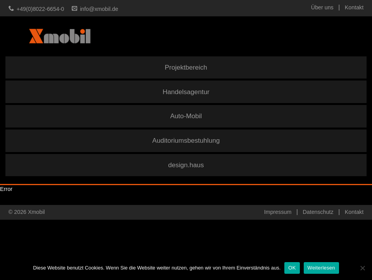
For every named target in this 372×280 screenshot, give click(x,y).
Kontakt (354, 7)
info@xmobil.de (99, 9)
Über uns (322, 7)
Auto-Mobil (186, 116)
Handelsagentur (186, 92)
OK (292, 268)
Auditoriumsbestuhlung (186, 140)
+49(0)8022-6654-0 (40, 9)
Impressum (277, 212)
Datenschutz (318, 212)
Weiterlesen (321, 268)
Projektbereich (186, 67)
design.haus (186, 165)
